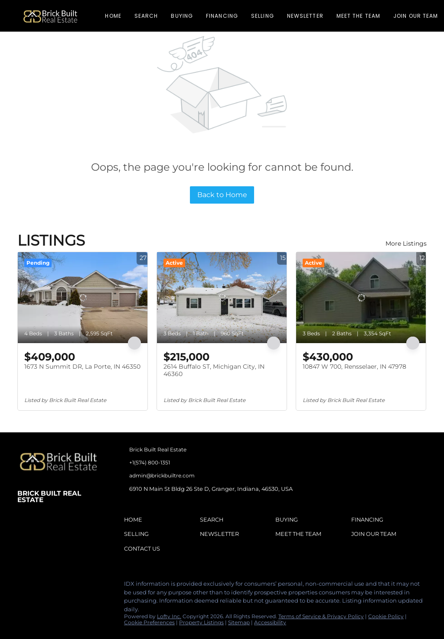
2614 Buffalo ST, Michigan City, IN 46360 (213, 370)
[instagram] (58, 586)
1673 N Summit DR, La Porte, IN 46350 (82, 366)
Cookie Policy (386, 616)
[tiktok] (75, 586)
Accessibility (270, 622)
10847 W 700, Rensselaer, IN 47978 (354, 366)
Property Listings (201, 622)
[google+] (93, 586)
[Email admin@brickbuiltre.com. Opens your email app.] (186, 475)
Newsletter (305, 15)
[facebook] (23, 586)
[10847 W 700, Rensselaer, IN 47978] (361, 297)
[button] (50, 15)
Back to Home (222, 195)
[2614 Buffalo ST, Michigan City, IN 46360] (222, 297)
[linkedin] (41, 586)
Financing (222, 15)
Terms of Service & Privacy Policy (321, 616)
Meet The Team (358, 15)
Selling (262, 15)
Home (113, 15)
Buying (182, 15)
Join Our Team (415, 15)
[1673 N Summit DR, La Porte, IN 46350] (82, 297)
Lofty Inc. (169, 616)
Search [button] (146, 15)
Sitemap (239, 622)
